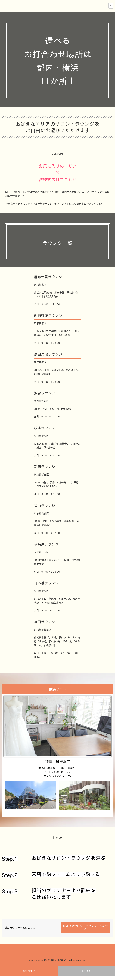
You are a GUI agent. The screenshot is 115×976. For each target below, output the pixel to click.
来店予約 (86, 971)
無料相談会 (29, 971)
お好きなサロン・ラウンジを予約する (85, 928)
